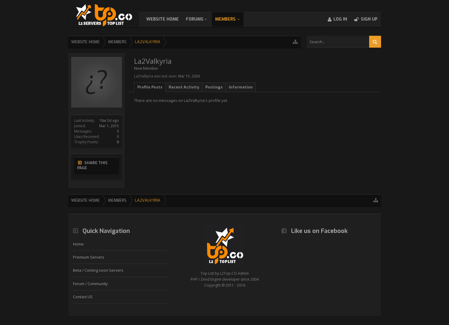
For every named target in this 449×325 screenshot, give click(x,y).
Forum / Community (90, 283)
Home (78, 244)
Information (241, 87)
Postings (214, 87)
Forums (200, 19)
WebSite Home (168, 19)
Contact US (83, 296)
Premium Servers (88, 257)
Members (231, 19)
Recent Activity (184, 87)
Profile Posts (149, 87)
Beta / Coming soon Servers (98, 270)
